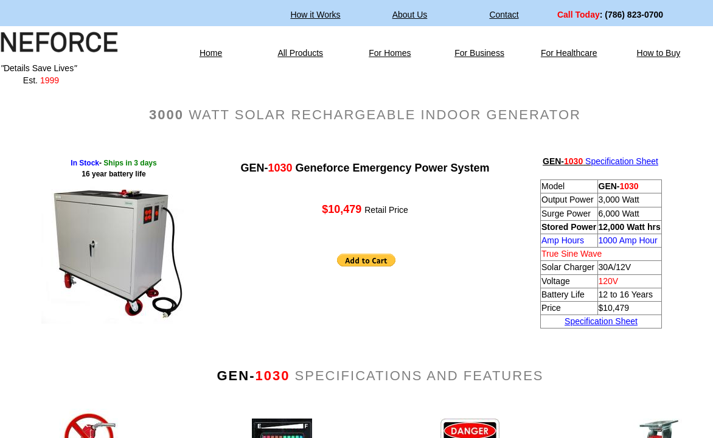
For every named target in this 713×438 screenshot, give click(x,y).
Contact (503, 14)
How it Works (315, 14)
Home (211, 53)
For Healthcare (569, 53)
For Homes (390, 53)
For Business (479, 53)
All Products (300, 53)
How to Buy (659, 53)
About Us (410, 14)
